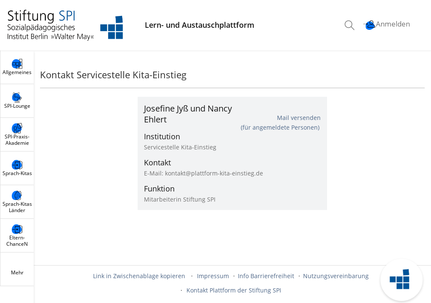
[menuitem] (350, 25)
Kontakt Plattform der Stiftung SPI (233, 290)
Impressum (213, 276)
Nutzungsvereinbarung (336, 276)
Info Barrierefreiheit (266, 276)
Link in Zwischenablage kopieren (139, 276)
